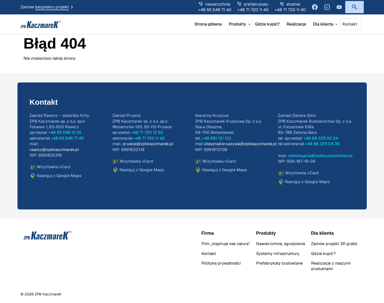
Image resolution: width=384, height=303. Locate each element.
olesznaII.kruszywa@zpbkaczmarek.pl (241, 144)
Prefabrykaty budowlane (279, 263)
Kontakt (349, 24)
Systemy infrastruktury (277, 254)
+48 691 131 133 (216, 138)
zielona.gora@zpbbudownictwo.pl (320, 156)
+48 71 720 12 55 (147, 133)
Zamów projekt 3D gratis (334, 244)
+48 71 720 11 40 (253, 10)
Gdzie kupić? (267, 24)
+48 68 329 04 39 (322, 144)
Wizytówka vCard (50, 167)
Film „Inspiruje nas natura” (225, 244)
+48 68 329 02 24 (321, 138)
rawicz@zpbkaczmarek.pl (54, 150)
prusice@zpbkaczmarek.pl (148, 144)
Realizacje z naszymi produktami (331, 266)
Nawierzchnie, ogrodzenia (280, 244)
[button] (354, 7)
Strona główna (208, 24)
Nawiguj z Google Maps (55, 176)
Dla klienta (323, 24)
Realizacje (296, 24)
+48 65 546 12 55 (65, 133)
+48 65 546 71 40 (214, 10)
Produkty (237, 24)
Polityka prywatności (221, 263)
